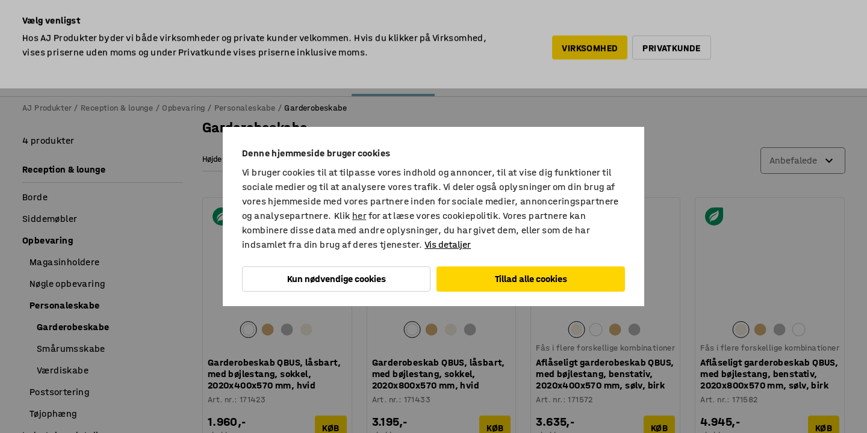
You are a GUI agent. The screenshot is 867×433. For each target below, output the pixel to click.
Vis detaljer (447, 244)
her (359, 215)
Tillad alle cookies (531, 278)
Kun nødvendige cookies (336, 278)
